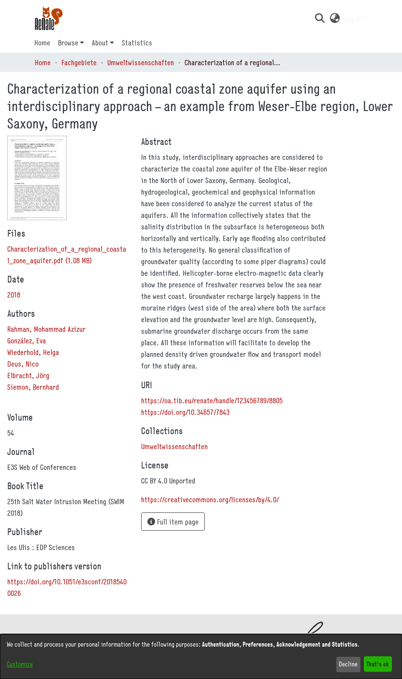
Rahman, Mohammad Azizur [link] (46, 329)
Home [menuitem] (42, 42)
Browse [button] (68, 42)
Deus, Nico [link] (23, 363)
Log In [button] (354, 18)
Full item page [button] (173, 521)
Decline (348, 664)
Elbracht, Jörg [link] (28, 375)
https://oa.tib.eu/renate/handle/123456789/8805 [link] (212, 400)
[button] (320, 18)
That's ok (377, 664)
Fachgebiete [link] (79, 62)
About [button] (100, 42)
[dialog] (201, 656)
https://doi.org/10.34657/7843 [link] (185, 412)
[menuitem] (71, 42)
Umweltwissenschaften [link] (140, 62)
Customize (20, 664)
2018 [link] (13, 294)
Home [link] (43, 62)
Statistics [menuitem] (137, 42)
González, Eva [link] (26, 340)
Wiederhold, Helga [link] (33, 352)
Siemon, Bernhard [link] (33, 386)
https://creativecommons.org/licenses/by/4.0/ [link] (210, 499)
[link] (174, 446)
